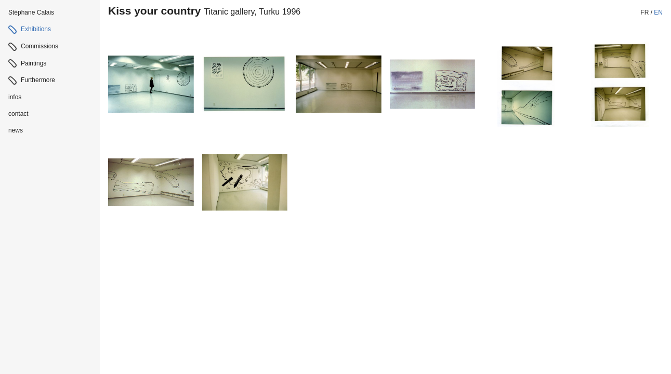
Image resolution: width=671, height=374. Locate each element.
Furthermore (38, 80)
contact (18, 113)
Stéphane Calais (31, 12)
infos (14, 97)
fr (644, 12)
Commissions (39, 46)
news (15, 130)
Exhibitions (36, 29)
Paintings (33, 63)
